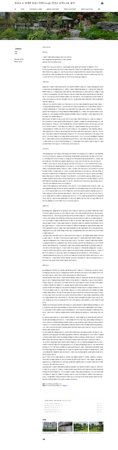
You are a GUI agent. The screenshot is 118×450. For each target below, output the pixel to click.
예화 (99, 9)
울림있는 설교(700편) (53, 9)
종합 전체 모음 (57, 400)
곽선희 (22, 9)
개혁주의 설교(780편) (70, 9)
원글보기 (65, 385)
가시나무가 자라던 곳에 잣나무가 (52, 403)
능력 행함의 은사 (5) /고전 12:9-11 (53, 405)
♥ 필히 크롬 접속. (19, 61)
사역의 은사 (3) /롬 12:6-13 (51, 407)
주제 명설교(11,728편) (35, 9)
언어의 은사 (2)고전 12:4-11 (51, 410)
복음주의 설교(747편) (87, 9)
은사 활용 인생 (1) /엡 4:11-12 (51, 412)
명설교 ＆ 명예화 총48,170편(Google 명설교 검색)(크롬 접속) (45, 3)
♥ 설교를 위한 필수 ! (19, 59)
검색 (98, 3)
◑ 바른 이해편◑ (49, 400)
